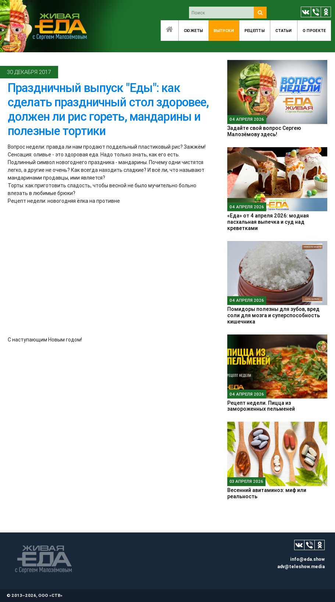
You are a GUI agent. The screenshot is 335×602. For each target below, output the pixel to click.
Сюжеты (193, 30)
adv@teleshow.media (301, 566)
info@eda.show (307, 559)
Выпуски (224, 30)
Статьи (283, 30)
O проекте (314, 30)
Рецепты (255, 30)
